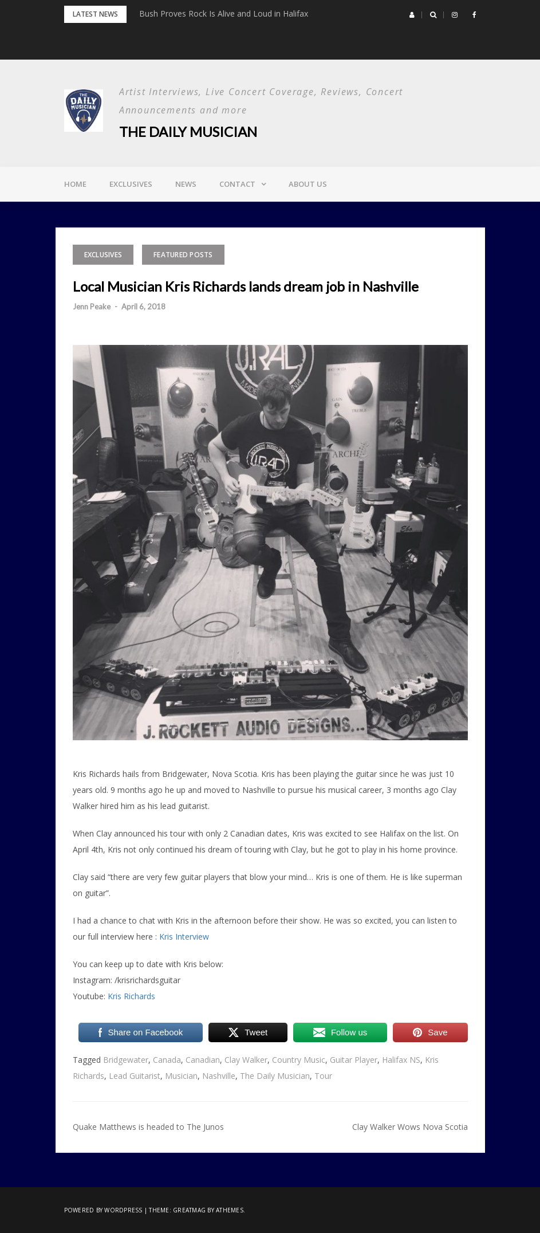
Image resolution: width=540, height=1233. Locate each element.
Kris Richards (131, 996)
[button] (412, 14)
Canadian (203, 1059)
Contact (237, 184)
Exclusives (130, 184)
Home (75, 184)
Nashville (218, 1075)
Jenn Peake (92, 306)
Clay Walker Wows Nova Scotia (410, 1126)
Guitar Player (353, 1059)
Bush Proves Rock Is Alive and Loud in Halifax (223, 13)
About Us (308, 184)
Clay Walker (245, 1059)
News (185, 184)
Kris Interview (184, 936)
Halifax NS (401, 1059)
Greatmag (189, 1210)
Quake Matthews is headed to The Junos (148, 1126)
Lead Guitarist (134, 1075)
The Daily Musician (188, 131)
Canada (167, 1059)
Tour (323, 1075)
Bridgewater (125, 1059)
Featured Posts (183, 255)
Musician (181, 1075)
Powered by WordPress (103, 1210)
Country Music (298, 1059)
